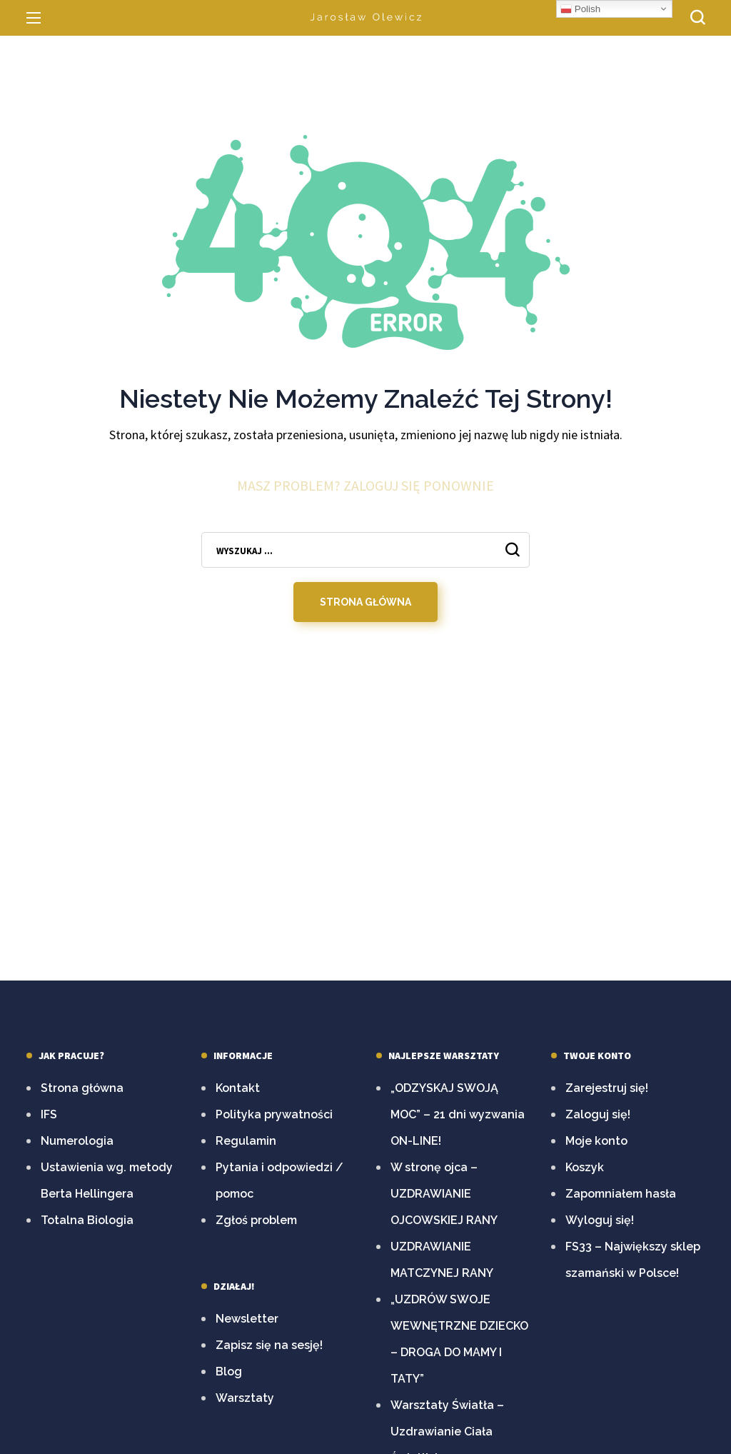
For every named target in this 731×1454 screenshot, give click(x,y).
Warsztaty (245, 1398)
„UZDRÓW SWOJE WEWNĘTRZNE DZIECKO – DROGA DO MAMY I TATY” (459, 1339)
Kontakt (238, 1088)
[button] (697, 18)
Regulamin (246, 1141)
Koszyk (584, 1167)
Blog (229, 1371)
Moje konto (596, 1141)
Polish (580, 9)
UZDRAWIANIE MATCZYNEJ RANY (441, 1260)
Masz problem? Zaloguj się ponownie (365, 487)
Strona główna (82, 1088)
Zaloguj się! (597, 1114)
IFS (49, 1114)
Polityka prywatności (274, 1114)
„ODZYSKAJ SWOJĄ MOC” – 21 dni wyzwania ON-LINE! (457, 1114)
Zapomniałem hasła (620, 1193)
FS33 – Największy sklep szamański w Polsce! (632, 1260)
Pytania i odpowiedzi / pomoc (279, 1180)
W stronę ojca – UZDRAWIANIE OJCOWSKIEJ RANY (444, 1193)
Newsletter (247, 1318)
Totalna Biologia (87, 1220)
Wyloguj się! (599, 1220)
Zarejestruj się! (606, 1088)
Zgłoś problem (256, 1220)
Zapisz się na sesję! (269, 1345)
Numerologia (77, 1141)
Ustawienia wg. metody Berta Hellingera (107, 1180)
